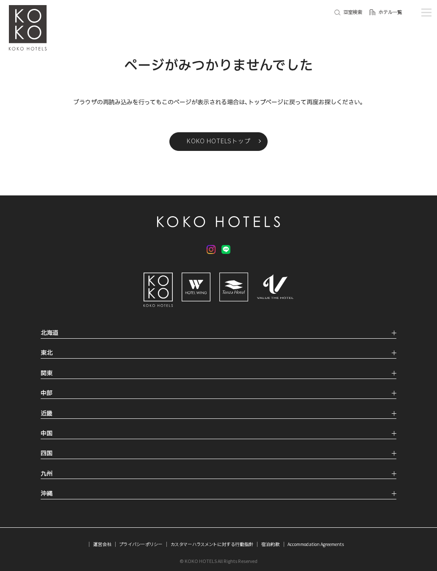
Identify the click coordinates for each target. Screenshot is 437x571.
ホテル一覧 (390, 12)
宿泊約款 (270, 544)
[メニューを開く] (426, 12)
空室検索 (352, 12)
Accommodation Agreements (316, 544)
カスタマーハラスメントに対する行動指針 (212, 544)
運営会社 (102, 544)
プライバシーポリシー (141, 544)
